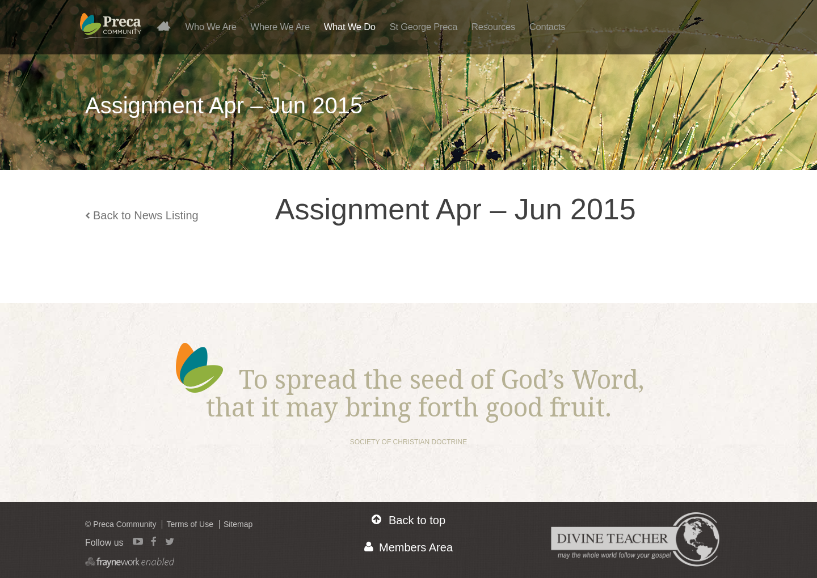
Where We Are (280, 27)
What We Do (350, 27)
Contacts (547, 27)
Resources (493, 27)
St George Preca (424, 27)
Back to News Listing (142, 215)
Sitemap (238, 524)
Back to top (408, 519)
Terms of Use (189, 524)
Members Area (408, 547)
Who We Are (211, 27)
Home (168, 25)
